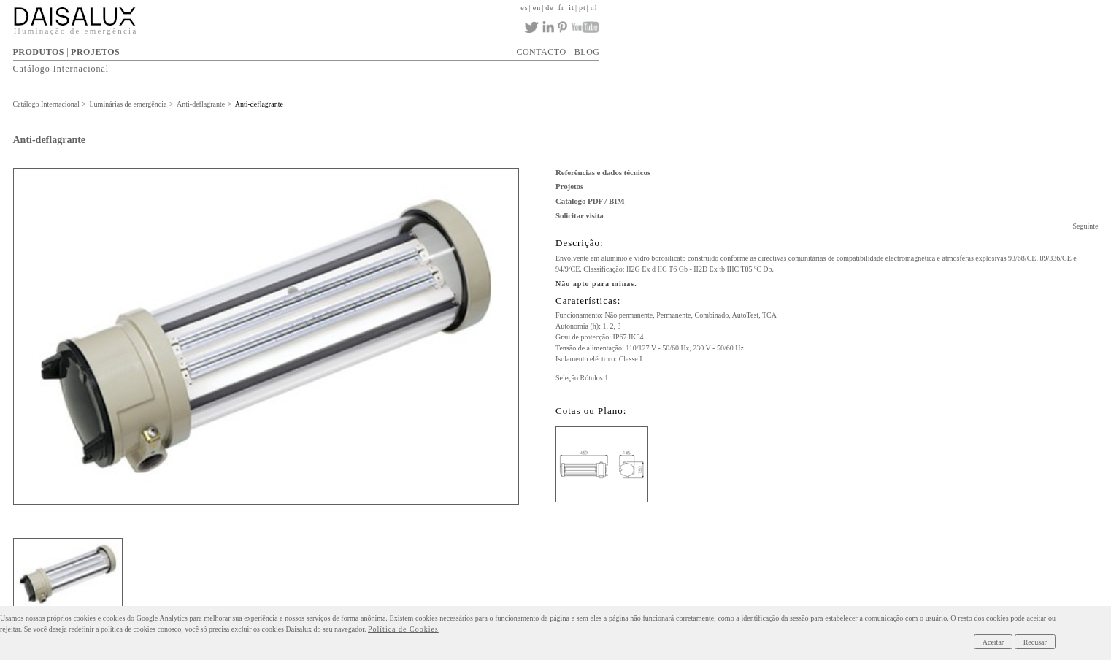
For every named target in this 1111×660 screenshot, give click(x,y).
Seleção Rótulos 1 (582, 378)
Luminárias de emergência (128, 104)
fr (561, 8)
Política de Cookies (403, 629)
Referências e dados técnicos (603, 172)
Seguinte (1085, 226)
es (524, 8)
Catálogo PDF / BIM (590, 200)
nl (594, 8)
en (537, 8)
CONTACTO (541, 52)
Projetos (569, 186)
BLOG (587, 52)
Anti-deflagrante (201, 104)
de (549, 8)
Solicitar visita (580, 215)
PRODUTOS (38, 52)
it (571, 8)
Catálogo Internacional (61, 69)
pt (582, 8)
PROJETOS (95, 52)
